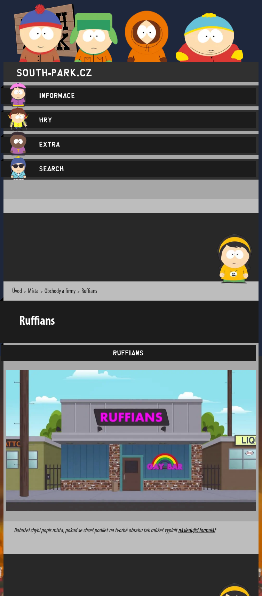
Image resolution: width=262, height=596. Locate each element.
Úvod (17, 291)
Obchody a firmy (60, 291)
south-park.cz (54, 72)
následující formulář (196, 530)
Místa (33, 291)
